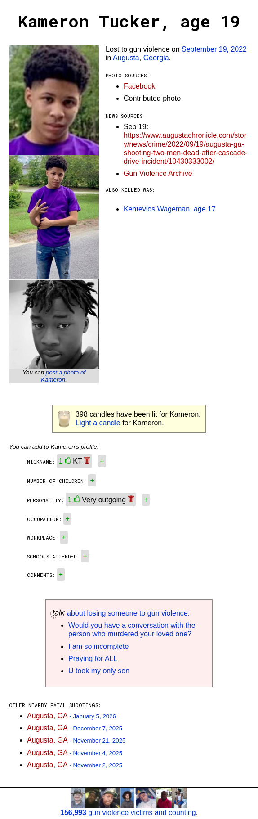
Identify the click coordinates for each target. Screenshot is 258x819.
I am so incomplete (98, 646)
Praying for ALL (92, 658)
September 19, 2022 (214, 49)
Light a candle (98, 423)
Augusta (126, 58)
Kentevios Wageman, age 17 (170, 209)
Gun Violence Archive (158, 173)
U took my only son (98, 671)
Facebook (139, 86)
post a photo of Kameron (63, 376)
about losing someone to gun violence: (120, 613)
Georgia (156, 58)
